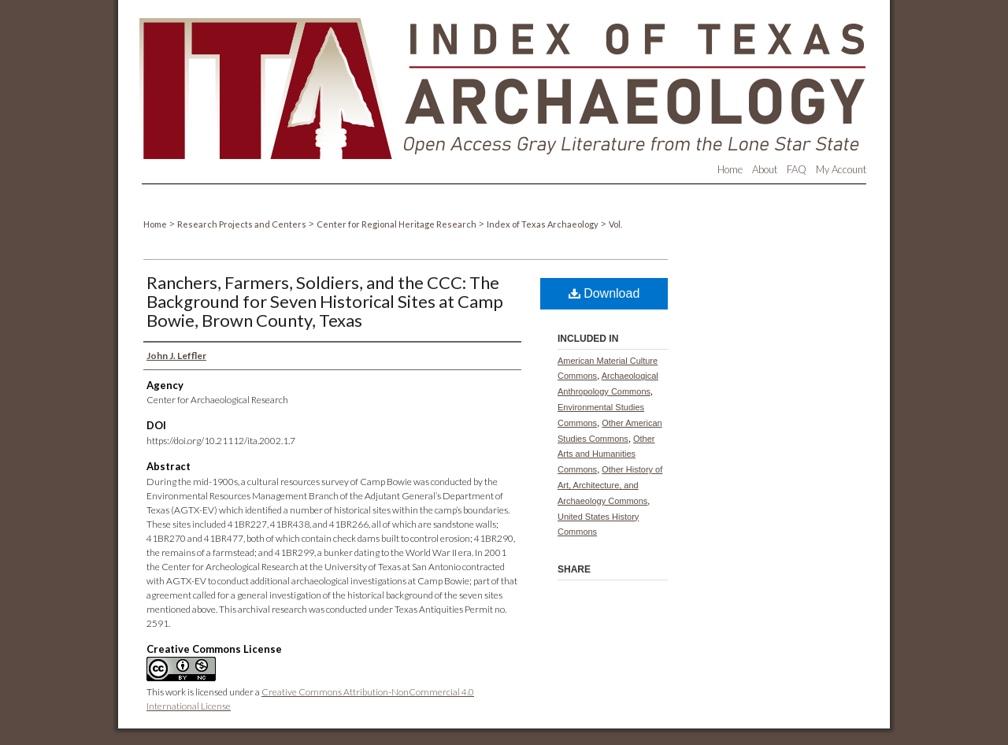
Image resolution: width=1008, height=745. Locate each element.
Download (604, 293)
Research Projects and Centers (242, 224)
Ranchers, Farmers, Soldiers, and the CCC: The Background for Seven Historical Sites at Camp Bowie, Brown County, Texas (324, 301)
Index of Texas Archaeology (543, 224)
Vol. (615, 224)
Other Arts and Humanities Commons (606, 454)
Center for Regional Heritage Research (397, 224)
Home (156, 224)
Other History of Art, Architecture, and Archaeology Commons (610, 485)
